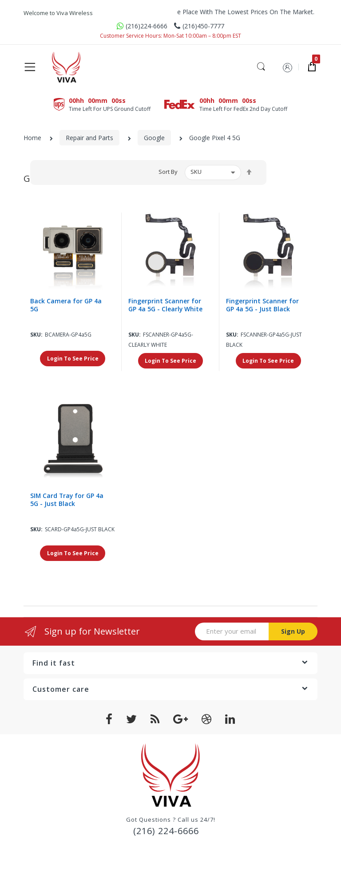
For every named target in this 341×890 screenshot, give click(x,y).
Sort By (168, 172)
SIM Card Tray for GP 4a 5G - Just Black (67, 500)
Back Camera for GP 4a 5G (66, 306)
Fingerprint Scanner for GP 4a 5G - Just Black (262, 306)
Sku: (36, 335)
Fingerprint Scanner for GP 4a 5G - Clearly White (165, 306)
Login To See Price (73, 359)
